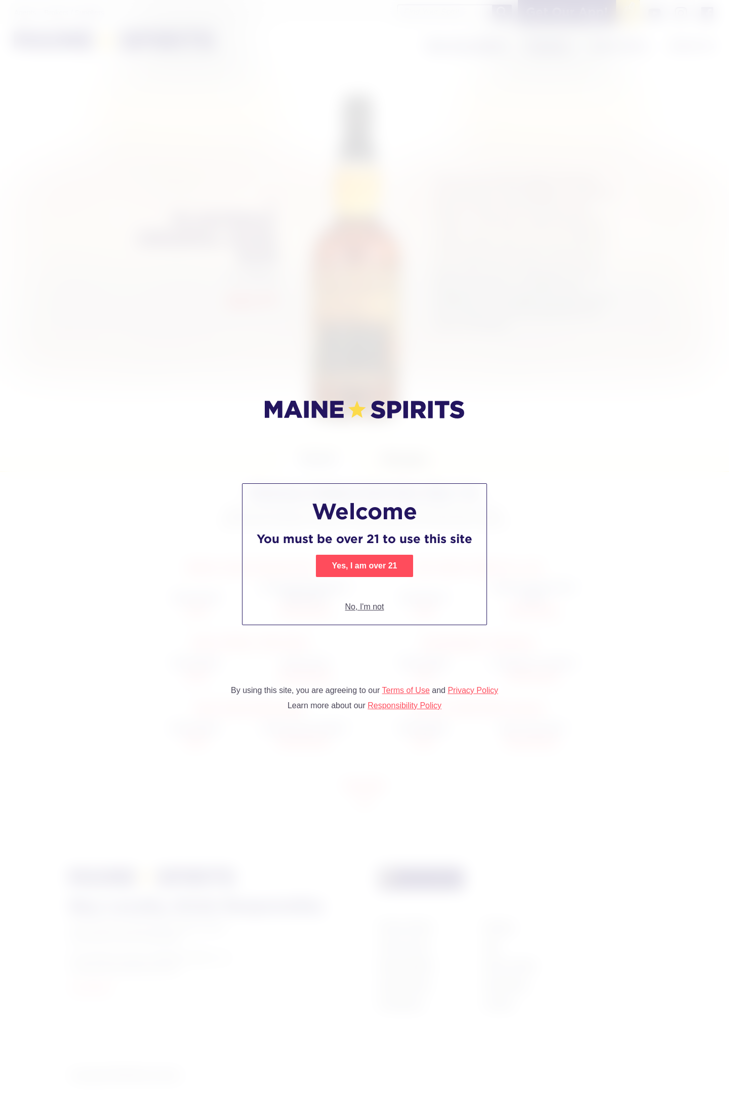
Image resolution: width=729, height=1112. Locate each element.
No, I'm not (364, 606)
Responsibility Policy (404, 705)
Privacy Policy (473, 690)
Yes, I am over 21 (364, 565)
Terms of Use (406, 690)
